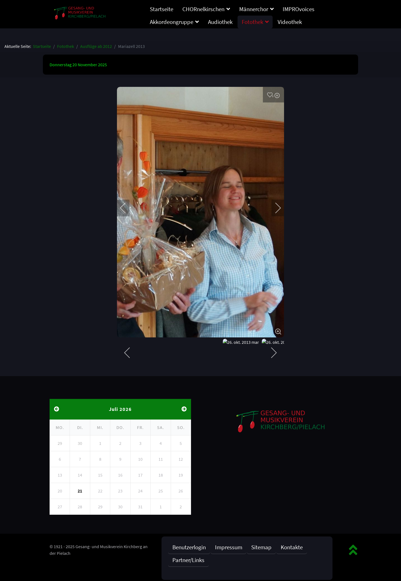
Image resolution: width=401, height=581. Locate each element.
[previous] (126, 208)
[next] (274, 208)
